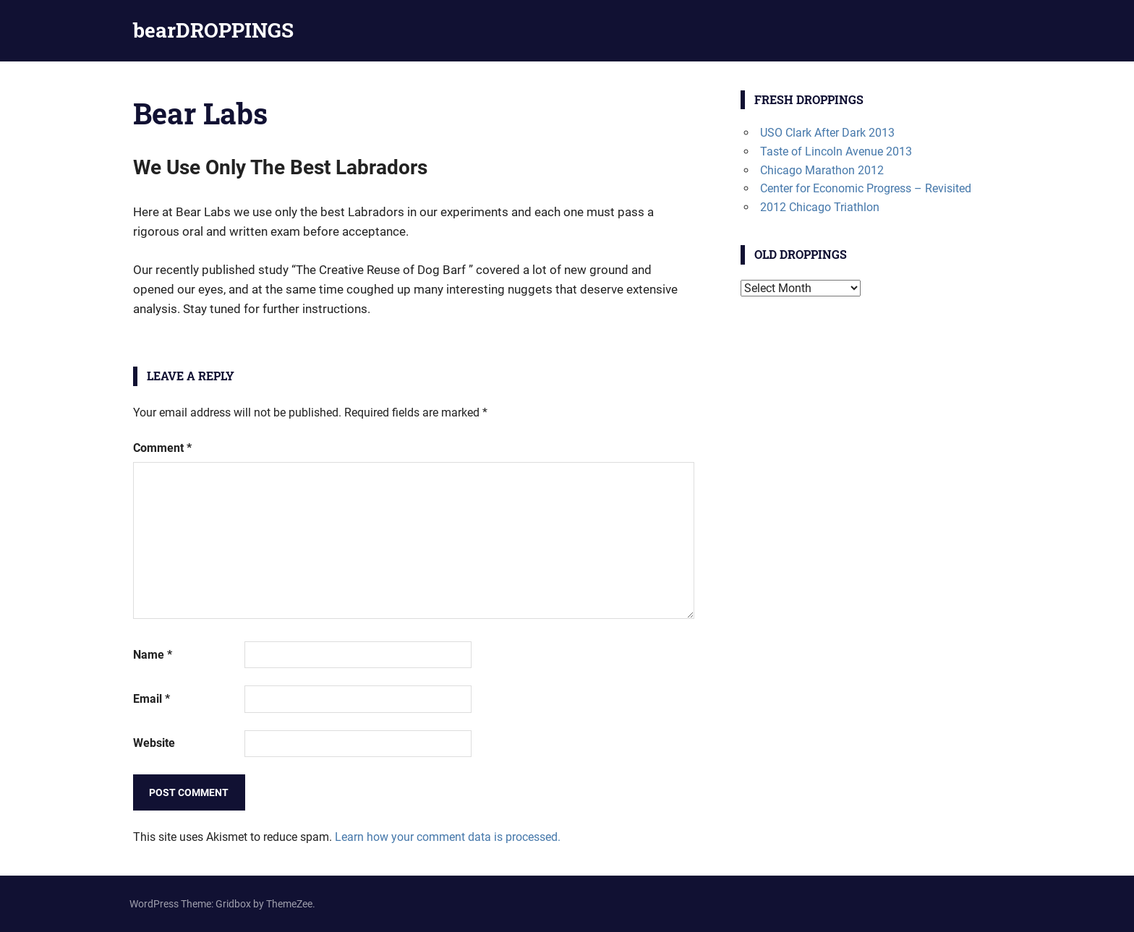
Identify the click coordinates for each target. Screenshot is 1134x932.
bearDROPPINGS (213, 30)
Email (151, 699)
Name (152, 655)
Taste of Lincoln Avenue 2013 (836, 151)
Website (154, 743)
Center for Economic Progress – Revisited (865, 188)
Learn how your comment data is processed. (447, 837)
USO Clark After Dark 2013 (827, 133)
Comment (162, 448)
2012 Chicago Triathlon (819, 207)
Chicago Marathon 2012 (822, 170)
